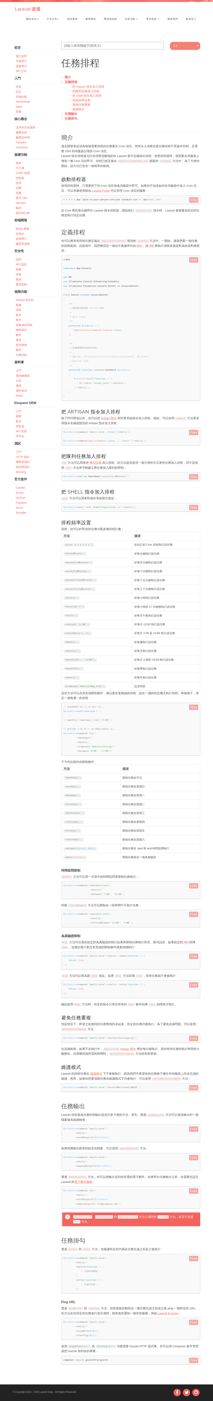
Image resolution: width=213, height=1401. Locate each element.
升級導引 (21, 61)
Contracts (22, 147)
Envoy (20, 492)
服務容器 (21, 132)
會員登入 (191, 19)
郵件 (18, 335)
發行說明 (21, 56)
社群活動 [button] (131, 19)
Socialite (21, 512)
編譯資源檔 (23, 243)
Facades (21, 142)
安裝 (18, 86)
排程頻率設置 (81, 100)
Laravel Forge (101, 190)
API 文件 (21, 71)
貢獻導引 (21, 66)
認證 (18, 259)
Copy (193, 200)
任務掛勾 (71, 118)
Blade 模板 (22, 228)
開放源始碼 (110, 19)
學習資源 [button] (153, 19)
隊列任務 (96, 462)
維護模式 (78, 109)
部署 (18, 111)
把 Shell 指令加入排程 (87, 95)
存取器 (20, 426)
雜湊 (18, 279)
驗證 (18, 208)
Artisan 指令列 (25, 300)
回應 (18, 188)
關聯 (18, 416)
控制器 (20, 178)
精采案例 (72, 19)
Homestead (23, 101)
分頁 (18, 380)
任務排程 (21, 354)
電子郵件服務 (83, 1182)
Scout (19, 507)
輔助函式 (21, 330)
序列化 (20, 436)
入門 (18, 370)
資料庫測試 (23, 467)
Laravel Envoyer (168, 1313)
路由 (18, 163)
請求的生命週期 (25, 127)
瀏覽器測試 (23, 462)
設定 (18, 91)
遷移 (18, 385)
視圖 (18, 193)
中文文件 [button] (53, 19)
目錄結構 (21, 96)
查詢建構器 (23, 375)
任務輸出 (71, 113)
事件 (18, 320)
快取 (18, 310)
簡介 (68, 77)
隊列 (18, 349)
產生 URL (22, 198)
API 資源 (21, 431)
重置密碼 (21, 284)
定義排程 (71, 82)
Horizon (20, 497)
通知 (18, 340)
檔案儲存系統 (24, 325)
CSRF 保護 (23, 173)
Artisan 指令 (109, 418)
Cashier (20, 487)
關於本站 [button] (32, 19)
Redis (19, 395)
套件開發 (21, 345)
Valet (19, 106)
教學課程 (91, 19)
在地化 (20, 233)
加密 (18, 274)
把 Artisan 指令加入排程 (88, 86)
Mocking (21, 472)
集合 (18, 315)
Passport (21, 502)
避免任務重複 (81, 104)
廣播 (18, 305)
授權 (18, 269)
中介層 (20, 168)
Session (21, 203)
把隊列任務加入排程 (85, 91)
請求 (18, 183)
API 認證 (21, 264)
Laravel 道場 (27, 9)
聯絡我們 (173, 19)
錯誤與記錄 (23, 212)
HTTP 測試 (22, 457)
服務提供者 (23, 137)
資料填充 (21, 390)
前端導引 (21, 238)
